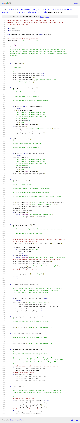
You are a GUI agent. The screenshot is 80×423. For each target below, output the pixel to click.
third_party (36, 9)
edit (47, 17)
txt (72, 420)
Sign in (76, 3)
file (41, 17)
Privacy (17, 420)
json (76, 420)
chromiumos (25, 9)
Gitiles (12, 420)
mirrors (9, 9)
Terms (22, 420)
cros (16, 9)
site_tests (22, 12)
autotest (46, 9)
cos (3, 9)
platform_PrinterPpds (37, 12)
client (14, 12)
